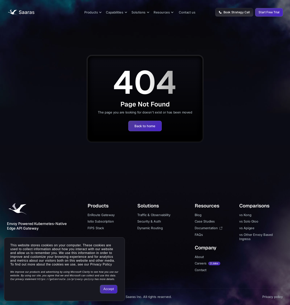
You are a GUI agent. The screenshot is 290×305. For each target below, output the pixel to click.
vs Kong (245, 215)
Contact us (187, 12)
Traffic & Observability (154, 215)
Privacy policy (272, 297)
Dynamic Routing (150, 228)
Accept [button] (108, 289)
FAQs (199, 235)
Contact (201, 270)
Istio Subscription (101, 221)
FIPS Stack (96, 228)
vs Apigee (246, 228)
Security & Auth (149, 221)
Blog (198, 215)
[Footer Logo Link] (17, 209)
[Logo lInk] (20, 12)
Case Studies (205, 221)
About (199, 257)
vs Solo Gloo (248, 221)
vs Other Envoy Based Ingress (256, 237)
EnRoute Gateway (101, 215)
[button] (93, 12)
